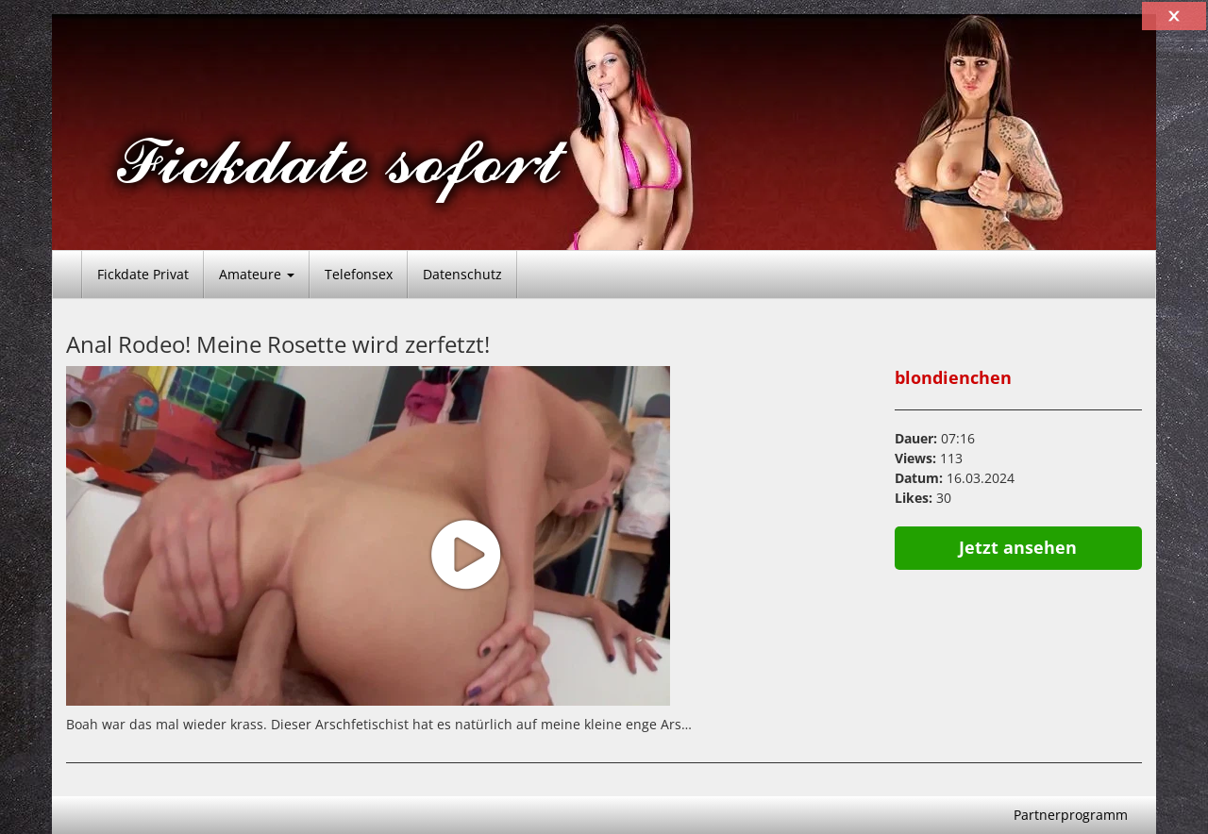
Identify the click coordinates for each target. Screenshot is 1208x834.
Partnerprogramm (1071, 815)
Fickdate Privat (143, 274)
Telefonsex (359, 274)
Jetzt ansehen (1018, 547)
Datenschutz (462, 274)
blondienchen (953, 377)
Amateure (256, 274)
